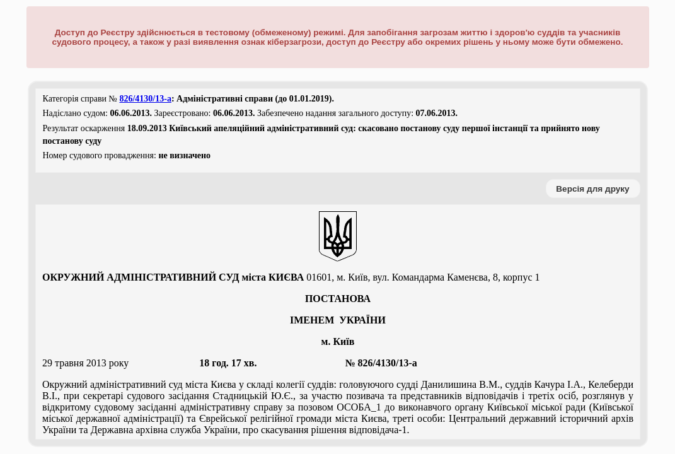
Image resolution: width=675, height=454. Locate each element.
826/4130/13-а (145, 98)
